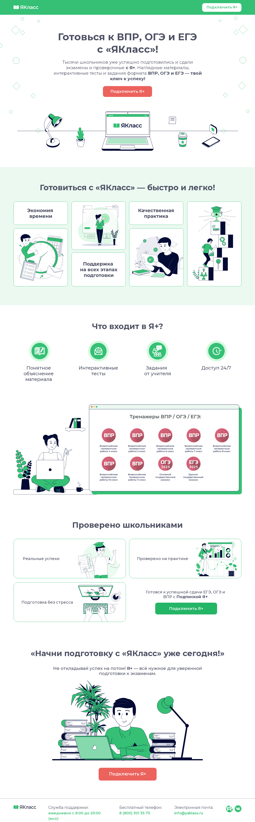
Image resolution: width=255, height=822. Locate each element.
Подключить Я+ (221, 7)
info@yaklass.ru (188, 813)
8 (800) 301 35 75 (134, 813)
